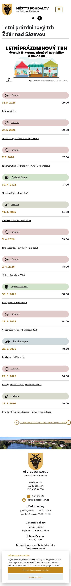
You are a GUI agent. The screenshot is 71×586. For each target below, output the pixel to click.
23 (60, 422)
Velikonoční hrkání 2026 (13, 275)
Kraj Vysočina (35, 539)
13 (38, 422)
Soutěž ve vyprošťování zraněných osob (20, 138)
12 (35, 422)
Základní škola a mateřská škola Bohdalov (35, 545)
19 (51, 422)
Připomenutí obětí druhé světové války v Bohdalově (26, 165)
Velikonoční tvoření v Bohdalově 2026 (19, 330)
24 (63, 422)
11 (33, 422)
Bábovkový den (9, 111)
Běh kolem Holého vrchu (13, 357)
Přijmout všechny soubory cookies (35, 570)
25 (65, 422)
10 (31, 422)
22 (58, 422)
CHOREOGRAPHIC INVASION (16, 220)
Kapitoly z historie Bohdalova (35, 530)
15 (42, 422)
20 (53, 422)
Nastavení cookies (35, 577)
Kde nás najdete (35, 527)
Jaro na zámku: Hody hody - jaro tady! (20, 248)
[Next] (68, 422)
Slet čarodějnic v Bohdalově (15, 193)
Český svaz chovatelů (35, 548)
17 (47, 422)
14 (40, 422)
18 (49, 422)
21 (56, 422)
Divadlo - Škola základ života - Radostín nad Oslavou (26, 412)
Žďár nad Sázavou (35, 536)
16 (44, 422)
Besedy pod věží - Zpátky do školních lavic (21, 384)
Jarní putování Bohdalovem (14, 302)
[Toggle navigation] (59, 9)
